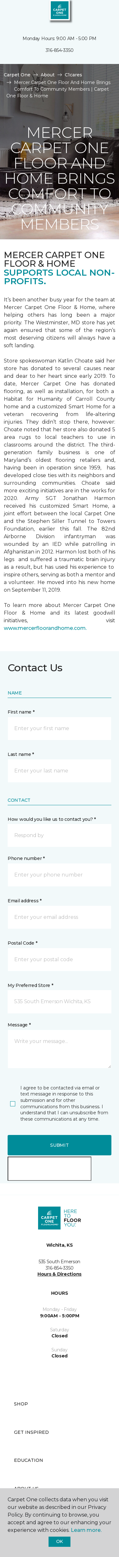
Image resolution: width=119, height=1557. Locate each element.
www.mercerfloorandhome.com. (45, 628)
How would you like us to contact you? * (52, 819)
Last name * (21, 754)
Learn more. (86, 1530)
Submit (59, 1145)
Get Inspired (31, 1432)
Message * (19, 1025)
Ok (59, 1541)
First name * (21, 712)
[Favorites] (102, 13)
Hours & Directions (59, 1274)
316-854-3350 (60, 50)
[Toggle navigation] (9, 13)
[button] (95, 13)
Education (28, 1460)
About (48, 75)
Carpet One (17, 75)
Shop (21, 1404)
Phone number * (26, 858)
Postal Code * (22, 943)
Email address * (25, 900)
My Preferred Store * (30, 985)
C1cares (73, 75)
